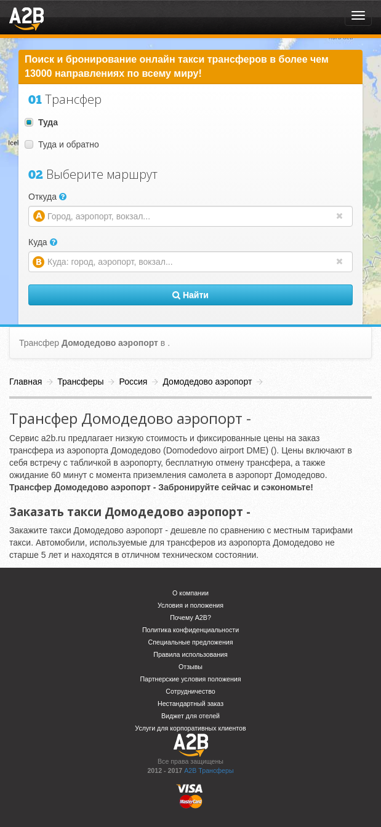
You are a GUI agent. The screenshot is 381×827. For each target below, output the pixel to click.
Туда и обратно (62, 144)
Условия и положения (190, 605)
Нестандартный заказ (190, 703)
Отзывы (190, 666)
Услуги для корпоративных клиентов (190, 728)
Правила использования (190, 654)
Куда (42, 242)
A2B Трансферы (208, 770)
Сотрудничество (190, 691)
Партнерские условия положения (190, 679)
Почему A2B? (190, 617)
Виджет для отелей (190, 715)
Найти (190, 295)
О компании (190, 593)
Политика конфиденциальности (190, 629)
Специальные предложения (190, 642)
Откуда (47, 197)
